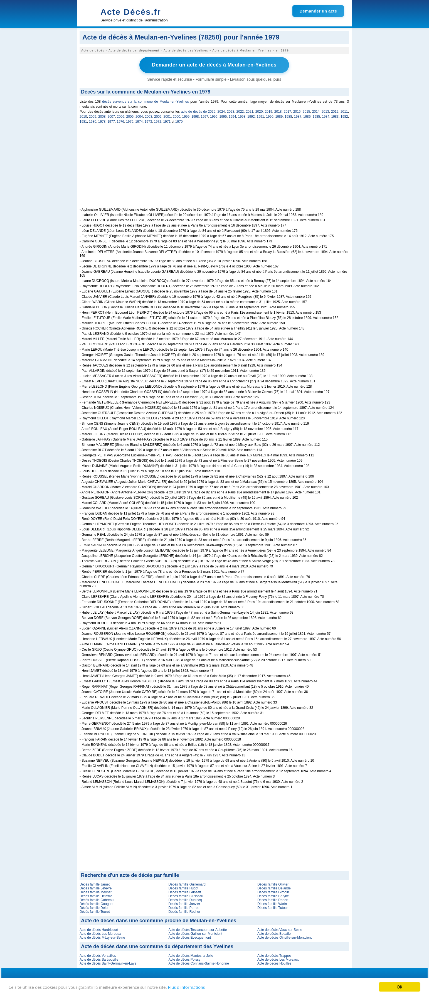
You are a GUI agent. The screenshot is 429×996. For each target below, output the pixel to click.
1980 (92, 122)
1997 (204, 117)
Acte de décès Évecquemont (189, 938)
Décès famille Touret (95, 912)
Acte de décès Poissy (184, 959)
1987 (298, 117)
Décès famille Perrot (183, 908)
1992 (251, 117)
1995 (223, 117)
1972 (157, 122)
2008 (102, 117)
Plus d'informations (186, 987)
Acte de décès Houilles (274, 963)
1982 (344, 117)
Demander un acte (318, 11)
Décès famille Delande (274, 888)
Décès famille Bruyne (273, 896)
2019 (268, 112)
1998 (195, 117)
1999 (186, 117)
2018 (278, 112)
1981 (83, 122)
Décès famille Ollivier (273, 884)
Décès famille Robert (272, 900)
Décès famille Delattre (96, 896)
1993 (242, 117)
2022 (240, 112)
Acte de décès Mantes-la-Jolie (190, 956)
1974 (139, 122)
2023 (231, 112)
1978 (102, 122)
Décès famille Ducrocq (185, 900)
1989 (279, 117)
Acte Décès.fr (130, 11)
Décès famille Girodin (273, 892)
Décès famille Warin (272, 904)
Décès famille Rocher (184, 912)
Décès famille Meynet (96, 892)
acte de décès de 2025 (198, 112)
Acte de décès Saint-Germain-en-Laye (108, 963)
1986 (307, 117)
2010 (83, 117)
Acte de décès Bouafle (274, 934)
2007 (111, 117)
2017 (287, 112)
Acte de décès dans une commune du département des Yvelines (157, 946)
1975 (130, 122)
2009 (93, 117)
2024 (221, 112)
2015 (306, 112)
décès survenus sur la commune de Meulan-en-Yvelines (145, 102)
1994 (232, 117)
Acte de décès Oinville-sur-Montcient (284, 938)
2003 (148, 117)
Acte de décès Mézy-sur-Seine (102, 938)
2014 (316, 112)
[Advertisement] (214, 169)
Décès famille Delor (94, 908)
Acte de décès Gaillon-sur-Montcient (195, 934)
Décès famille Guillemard (186, 884)
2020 (259, 112)
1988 (288, 117)
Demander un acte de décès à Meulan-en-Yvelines (214, 65)
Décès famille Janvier (184, 904)
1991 (260, 117)
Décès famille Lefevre (96, 888)
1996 (214, 117)
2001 (167, 117)
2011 (344, 112)
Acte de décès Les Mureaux (100, 934)
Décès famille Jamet (95, 884)
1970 (179, 122)
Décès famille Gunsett (184, 892)
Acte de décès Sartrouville (99, 959)
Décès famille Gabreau (97, 900)
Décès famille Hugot (183, 888)
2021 (249, 112)
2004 (139, 117)
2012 (335, 112)
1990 (269, 117)
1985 (316, 117)
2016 (297, 112)
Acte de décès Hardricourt (99, 930)
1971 (167, 122)
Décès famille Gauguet (96, 904)
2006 (120, 117)
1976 (120, 122)
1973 (148, 122)
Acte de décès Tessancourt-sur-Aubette (197, 930)
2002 (158, 117)
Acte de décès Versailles (98, 956)
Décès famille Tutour (272, 908)
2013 (325, 112)
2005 (130, 117)
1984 (325, 117)
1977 (111, 122)
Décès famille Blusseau (185, 896)
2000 (176, 117)
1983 (335, 117)
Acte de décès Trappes (274, 956)
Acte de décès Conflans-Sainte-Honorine (198, 963)
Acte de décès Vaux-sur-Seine (279, 930)
